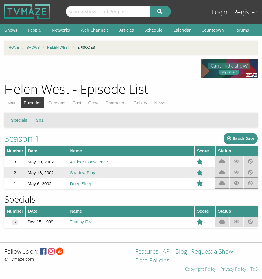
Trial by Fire (81, 221)
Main (12, 102)
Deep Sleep (81, 183)
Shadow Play (82, 172)
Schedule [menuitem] (154, 30)
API (167, 252)
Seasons (57, 102)
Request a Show (212, 252)
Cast (76, 102)
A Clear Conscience (89, 161)
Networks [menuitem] (61, 30)
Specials (19, 120)
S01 (40, 120)
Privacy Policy (233, 269)
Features (146, 252)
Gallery (140, 102)
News (159, 102)
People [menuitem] (34, 30)
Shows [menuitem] (11, 30)
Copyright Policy (200, 269)
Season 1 (22, 138)
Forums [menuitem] (242, 30)
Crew (93, 102)
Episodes (33, 102)
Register (245, 12)
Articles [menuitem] (126, 30)
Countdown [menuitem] (213, 30)
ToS (254, 269)
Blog (181, 252)
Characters (115, 102)
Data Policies (152, 261)
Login (219, 12)
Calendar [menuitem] (182, 30)
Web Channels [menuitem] (95, 30)
